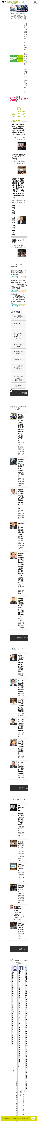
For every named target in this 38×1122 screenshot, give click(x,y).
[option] (19, 570)
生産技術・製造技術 (10, 221)
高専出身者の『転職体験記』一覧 (19, 599)
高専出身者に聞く (31, 52)
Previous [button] (2, 570)
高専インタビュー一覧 (20, 448)
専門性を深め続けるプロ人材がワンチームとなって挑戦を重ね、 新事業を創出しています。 (19, 815)
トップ (3, 1119)
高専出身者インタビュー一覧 (20, 362)
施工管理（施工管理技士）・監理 (14, 239)
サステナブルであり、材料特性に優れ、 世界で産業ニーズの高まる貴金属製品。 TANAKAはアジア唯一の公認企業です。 (19, 916)
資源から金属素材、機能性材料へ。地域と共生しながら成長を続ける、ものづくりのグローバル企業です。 (19, 890)
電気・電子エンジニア (11, 214)
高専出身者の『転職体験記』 (19, 52)
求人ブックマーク (31, 1119)
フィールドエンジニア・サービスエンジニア (18, 233)
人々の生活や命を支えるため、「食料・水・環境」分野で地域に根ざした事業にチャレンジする (19, 840)
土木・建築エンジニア (11, 194)
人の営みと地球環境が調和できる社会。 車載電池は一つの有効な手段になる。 (19, 865)
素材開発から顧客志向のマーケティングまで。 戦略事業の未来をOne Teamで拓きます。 (19, 942)
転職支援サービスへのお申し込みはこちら (19, 1112)
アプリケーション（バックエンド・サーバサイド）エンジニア (18, 207)
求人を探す (7, 52)
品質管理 (8, 227)
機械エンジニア (9, 200)
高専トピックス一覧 (19, 535)
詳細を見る (19, 1017)
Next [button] (36, 570)
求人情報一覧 (20, 253)
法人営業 (8, 245)
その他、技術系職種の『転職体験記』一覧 (19, 608)
